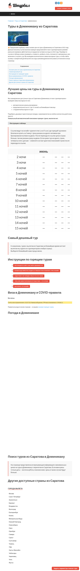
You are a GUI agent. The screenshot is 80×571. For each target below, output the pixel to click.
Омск (10, 528)
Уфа (10, 547)
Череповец (12, 556)
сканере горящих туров (46, 307)
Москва (11, 493)
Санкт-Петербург (14, 497)
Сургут (11, 537)
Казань (11, 515)
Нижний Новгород (15, 522)
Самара (11, 534)
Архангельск (13, 500)
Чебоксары (12, 553)
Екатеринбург (13, 512)
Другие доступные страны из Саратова (21, 82)
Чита (10, 559)
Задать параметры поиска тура (65, 568)
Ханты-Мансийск (14, 550)
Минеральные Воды (15, 519)
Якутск (11, 563)
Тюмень (11, 544)
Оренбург (12, 531)
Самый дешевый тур (15, 72)
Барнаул (12, 503)
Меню (13, 14)
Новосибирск (13, 525)
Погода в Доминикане (16, 78)
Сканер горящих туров (63, 8)
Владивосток (13, 506)
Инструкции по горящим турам (18, 74)
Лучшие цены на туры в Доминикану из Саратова (24, 69)
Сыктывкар (12, 541)
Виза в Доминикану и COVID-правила (21, 76)
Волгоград (12, 509)
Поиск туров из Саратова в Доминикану (21, 80)
